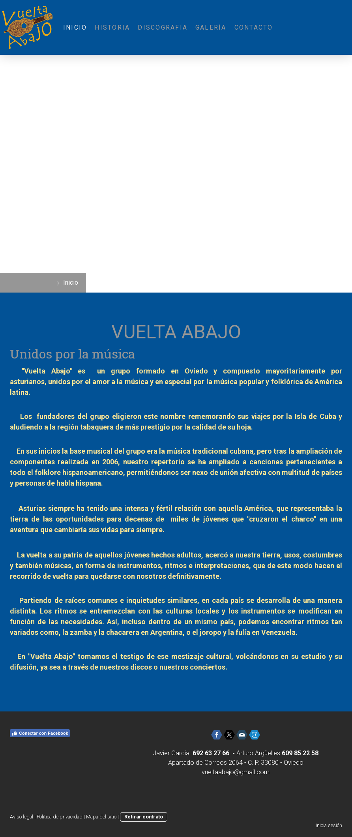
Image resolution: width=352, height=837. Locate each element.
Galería (211, 27)
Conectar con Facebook (39, 733)
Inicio (75, 27)
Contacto (253, 27)
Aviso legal (21, 817)
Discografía (162, 27)
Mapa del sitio (101, 817)
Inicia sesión (329, 825)
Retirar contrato (143, 817)
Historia (112, 27)
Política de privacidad (59, 817)
